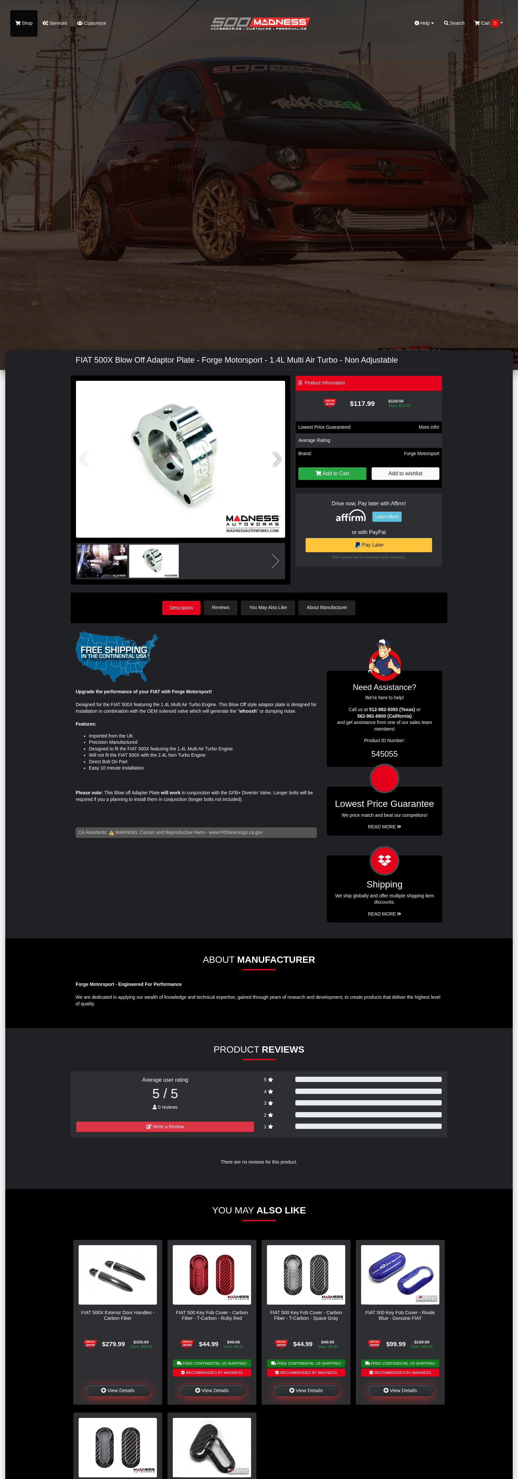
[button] (277, 459)
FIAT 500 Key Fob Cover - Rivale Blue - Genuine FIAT (400, 1315)
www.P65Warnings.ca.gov (236, 832)
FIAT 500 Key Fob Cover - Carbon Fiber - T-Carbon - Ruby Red (212, 1315)
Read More (384, 826)
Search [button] (454, 23)
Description (181, 607)
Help (424, 23)
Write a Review (165, 1126)
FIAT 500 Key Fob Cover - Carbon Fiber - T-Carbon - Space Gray (306, 1315)
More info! (429, 427)
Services (55, 23)
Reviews (221, 607)
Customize (91, 23)
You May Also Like (269, 607)
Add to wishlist (405, 473)
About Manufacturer (328, 607)
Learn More (387, 516)
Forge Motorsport (421, 453)
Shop (24, 23)
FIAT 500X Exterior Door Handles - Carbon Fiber (118, 1315)
